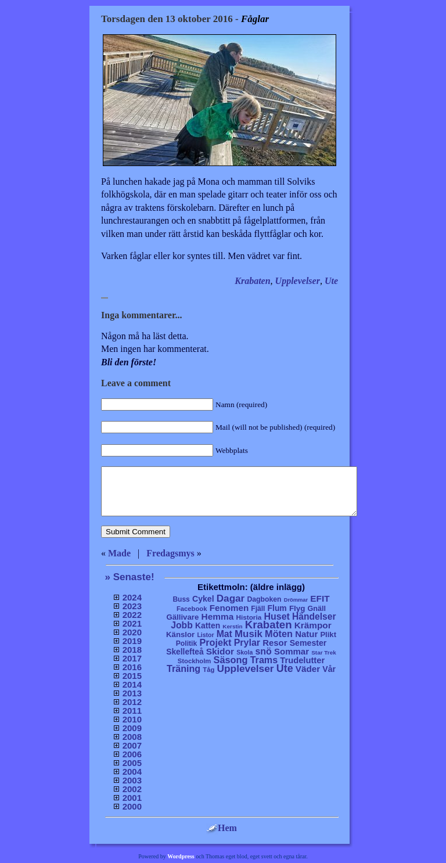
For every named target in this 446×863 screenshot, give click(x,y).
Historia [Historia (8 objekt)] (248, 617)
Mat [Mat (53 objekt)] (224, 634)
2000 (132, 806)
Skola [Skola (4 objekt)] (244, 652)
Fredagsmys (170, 553)
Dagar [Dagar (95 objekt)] (231, 598)
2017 (132, 658)
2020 (132, 632)
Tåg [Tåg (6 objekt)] (208, 669)
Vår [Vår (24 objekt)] (329, 669)
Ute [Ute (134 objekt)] (284, 668)
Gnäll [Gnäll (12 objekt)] (317, 609)
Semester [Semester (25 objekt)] (308, 643)
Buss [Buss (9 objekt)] (180, 599)
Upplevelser (297, 281)
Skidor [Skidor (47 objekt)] (220, 651)
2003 (132, 780)
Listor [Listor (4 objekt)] (205, 635)
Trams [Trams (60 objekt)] (264, 660)
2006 (132, 754)
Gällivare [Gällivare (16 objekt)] (182, 617)
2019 (132, 641)
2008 (132, 737)
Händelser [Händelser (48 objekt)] (314, 616)
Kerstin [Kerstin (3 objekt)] (232, 626)
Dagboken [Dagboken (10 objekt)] (264, 599)
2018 (132, 650)
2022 (132, 615)
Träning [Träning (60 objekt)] (183, 668)
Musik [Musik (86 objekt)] (248, 633)
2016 (132, 667)
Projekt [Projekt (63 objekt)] (215, 642)
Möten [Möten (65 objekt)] (279, 633)
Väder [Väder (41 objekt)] (308, 669)
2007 (132, 745)
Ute (331, 281)
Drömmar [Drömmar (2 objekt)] (296, 600)
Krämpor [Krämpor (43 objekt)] (313, 625)
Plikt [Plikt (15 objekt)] (328, 634)
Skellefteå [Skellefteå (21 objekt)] (184, 652)
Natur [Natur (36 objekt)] (306, 634)
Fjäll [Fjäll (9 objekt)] (258, 609)
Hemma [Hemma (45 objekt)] (218, 616)
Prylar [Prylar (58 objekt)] (247, 642)
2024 (132, 597)
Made (119, 553)
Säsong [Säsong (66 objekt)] (231, 660)
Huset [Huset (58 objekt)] (277, 616)
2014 (132, 684)
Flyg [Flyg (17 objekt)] (297, 608)
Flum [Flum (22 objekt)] (277, 608)
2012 (132, 702)
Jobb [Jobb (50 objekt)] (182, 625)
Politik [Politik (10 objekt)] (186, 643)
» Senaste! (129, 576)
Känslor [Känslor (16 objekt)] (180, 634)
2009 (132, 728)
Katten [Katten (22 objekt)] (207, 625)
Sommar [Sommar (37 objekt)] (291, 651)
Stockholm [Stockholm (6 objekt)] (194, 660)
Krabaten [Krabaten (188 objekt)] (268, 625)
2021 (132, 623)
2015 (132, 676)
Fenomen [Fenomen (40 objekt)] (229, 608)
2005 (132, 763)
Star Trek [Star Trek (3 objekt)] (323, 652)
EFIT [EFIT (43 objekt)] (319, 598)
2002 (132, 789)
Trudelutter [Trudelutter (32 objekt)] (302, 660)
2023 (132, 606)
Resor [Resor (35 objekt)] (274, 643)
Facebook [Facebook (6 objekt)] (192, 608)
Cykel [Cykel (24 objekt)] (203, 598)
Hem (221, 828)
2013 (132, 693)
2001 (132, 798)
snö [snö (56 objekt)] (263, 651)
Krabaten (252, 281)
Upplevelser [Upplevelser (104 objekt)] (245, 668)
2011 (132, 710)
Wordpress (181, 856)
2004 (132, 771)
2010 (132, 719)
